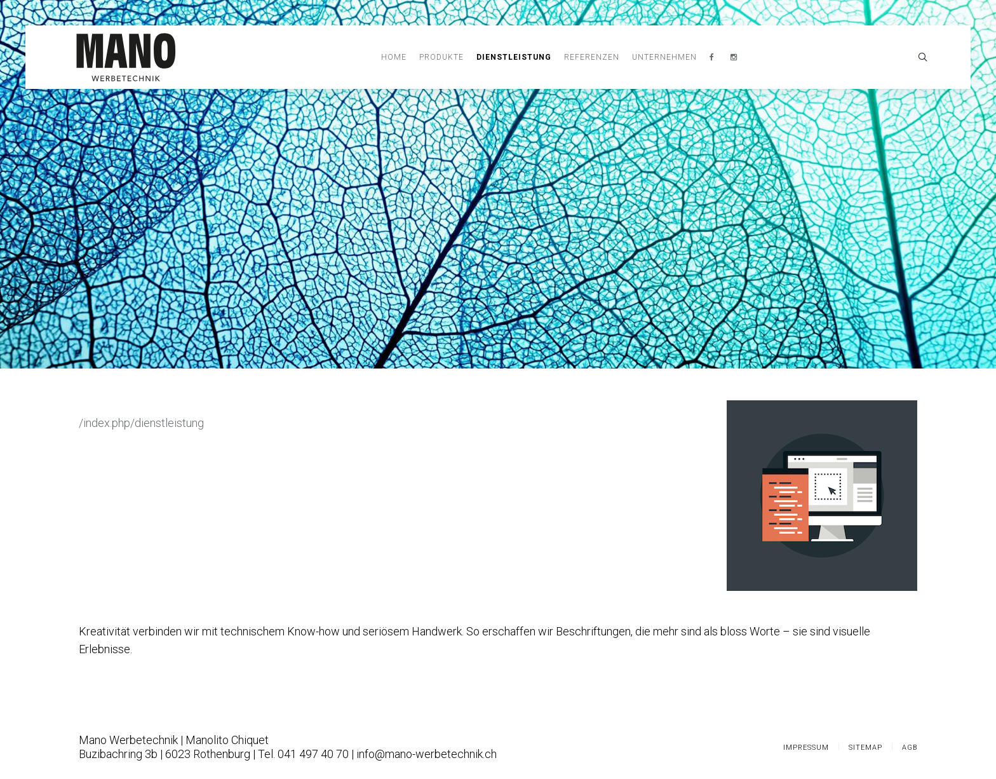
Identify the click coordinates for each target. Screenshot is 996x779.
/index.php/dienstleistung (141, 423)
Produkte (441, 57)
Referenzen (591, 57)
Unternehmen (664, 57)
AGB (909, 747)
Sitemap (865, 747)
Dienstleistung (513, 57)
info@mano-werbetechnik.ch (426, 754)
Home (394, 57)
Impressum (806, 747)
